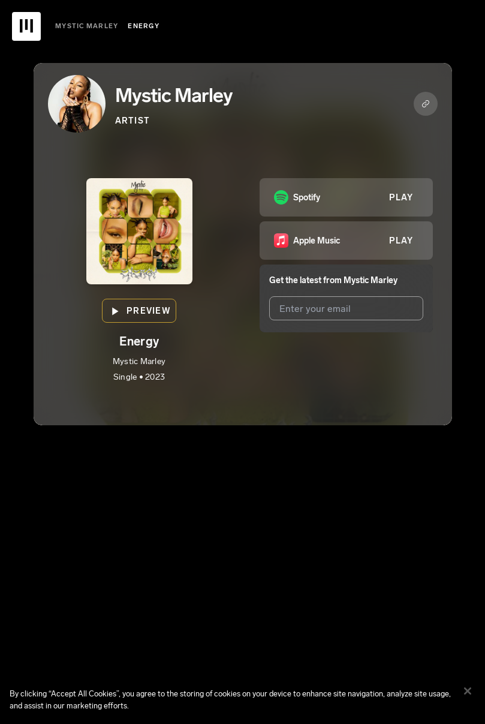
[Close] (467, 699)
